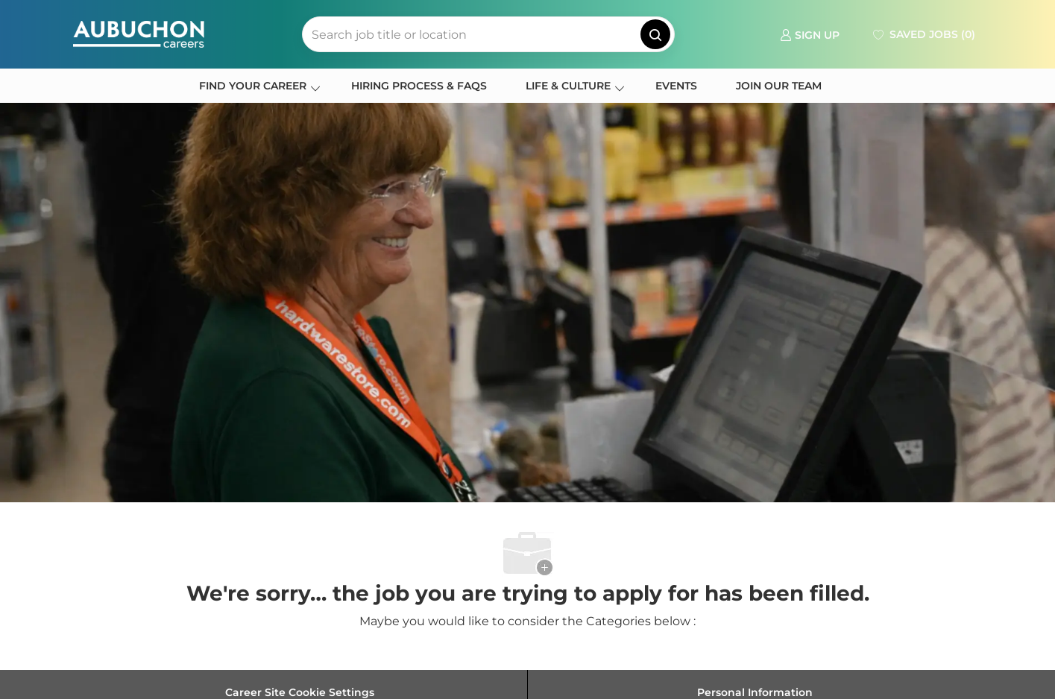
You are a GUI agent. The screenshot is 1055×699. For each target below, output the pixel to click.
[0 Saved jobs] (922, 34)
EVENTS (676, 85)
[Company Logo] (138, 34)
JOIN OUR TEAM (779, 85)
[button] (655, 34)
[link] (810, 34)
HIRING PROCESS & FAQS (419, 85)
